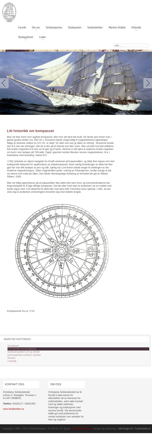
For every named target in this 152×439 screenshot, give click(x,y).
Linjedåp (11, 361)
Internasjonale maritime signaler (24, 355)
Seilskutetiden (95, 27)
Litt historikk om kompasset (21, 348)
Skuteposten (74, 27)
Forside (22, 27)
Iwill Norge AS (125, 428)
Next (147, 83)
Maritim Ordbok (117, 27)
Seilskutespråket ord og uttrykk (23, 351)
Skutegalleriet (25, 38)
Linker (42, 38)
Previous (5, 83)
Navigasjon (13, 345)
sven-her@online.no (13, 409)
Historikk (136, 28)
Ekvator (11, 358)
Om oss (36, 28)
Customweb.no (142, 428)
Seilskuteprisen (54, 27)
